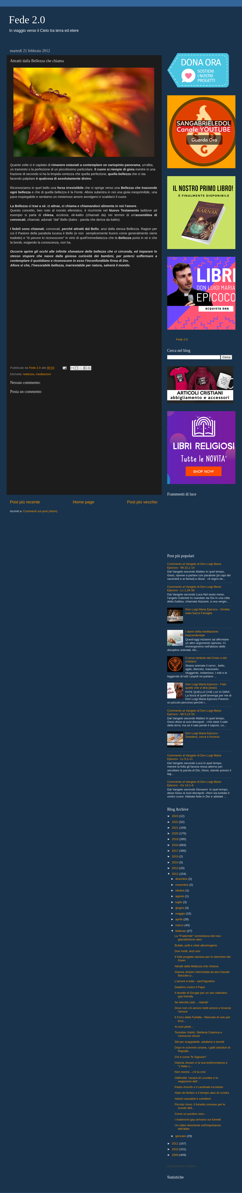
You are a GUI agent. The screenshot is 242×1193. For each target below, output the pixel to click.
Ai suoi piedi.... (184, 1026)
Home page (83, 502)
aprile (179, 919)
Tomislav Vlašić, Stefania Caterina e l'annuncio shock (198, 1034)
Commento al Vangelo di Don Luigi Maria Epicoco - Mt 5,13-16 (194, 712)
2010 (175, 1149)
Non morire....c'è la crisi (190, 1072)
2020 (175, 833)
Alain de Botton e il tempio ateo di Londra (202, 1092)
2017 (175, 850)
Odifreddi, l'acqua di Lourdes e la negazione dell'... (196, 1079)
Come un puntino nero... (191, 1113)
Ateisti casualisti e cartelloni (193, 1098)
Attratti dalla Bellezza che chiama (196, 966)
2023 (175, 816)
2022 (175, 822)
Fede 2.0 (27, 19)
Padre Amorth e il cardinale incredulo (199, 1087)
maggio (180, 913)
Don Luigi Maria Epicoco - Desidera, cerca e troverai (202, 735)
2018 (175, 845)
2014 (175, 862)
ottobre (180, 890)
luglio (179, 902)
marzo (179, 925)
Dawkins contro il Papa (190, 987)
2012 (175, 873)
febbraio (181, 931)
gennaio (181, 1136)
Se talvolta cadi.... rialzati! (191, 1002)
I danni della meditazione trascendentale (201, 633)
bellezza (28, 374)
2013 (175, 868)
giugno (180, 907)
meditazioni (43, 374)
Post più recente (25, 502)
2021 (175, 827)
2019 (175, 839)
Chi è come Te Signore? (190, 1057)
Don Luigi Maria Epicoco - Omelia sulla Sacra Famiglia (207, 611)
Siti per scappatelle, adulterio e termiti (199, 1041)
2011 (175, 1143)
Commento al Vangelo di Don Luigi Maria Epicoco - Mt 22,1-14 (194, 565)
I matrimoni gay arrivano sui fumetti (198, 1119)
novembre (182, 884)
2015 (175, 856)
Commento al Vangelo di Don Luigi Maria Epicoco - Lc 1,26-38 (194, 588)
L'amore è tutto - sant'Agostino (195, 981)
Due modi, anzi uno (187, 951)
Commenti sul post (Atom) (40, 511)
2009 (175, 1155)
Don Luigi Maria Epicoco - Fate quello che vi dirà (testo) (205, 686)
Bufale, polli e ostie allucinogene (196, 945)
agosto (180, 896)
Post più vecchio (142, 502)
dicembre (181, 878)
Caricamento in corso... (182, 1166)
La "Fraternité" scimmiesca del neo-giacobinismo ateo (198, 937)
